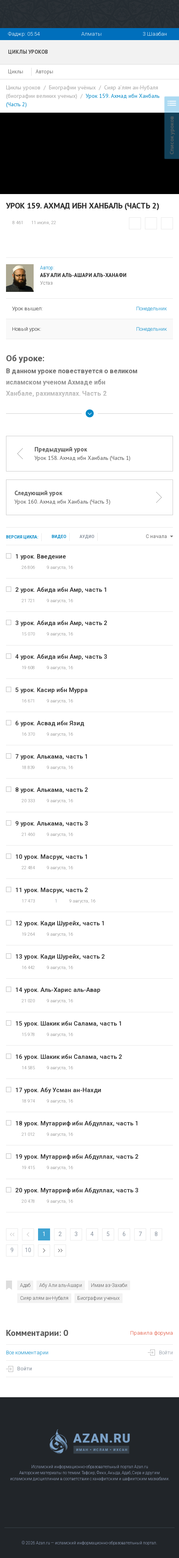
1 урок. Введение (40, 556)
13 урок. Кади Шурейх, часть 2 (60, 956)
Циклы (15, 71)
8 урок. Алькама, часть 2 (51, 789)
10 (28, 1250)
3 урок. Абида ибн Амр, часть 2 (61, 623)
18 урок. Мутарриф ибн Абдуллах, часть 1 (77, 1123)
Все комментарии (27, 1353)
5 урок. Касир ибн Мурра (51, 690)
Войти (166, 1353)
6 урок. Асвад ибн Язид (49, 723)
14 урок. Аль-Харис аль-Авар (58, 989)
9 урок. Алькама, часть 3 (51, 823)
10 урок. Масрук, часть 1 (51, 856)
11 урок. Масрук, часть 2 (51, 890)
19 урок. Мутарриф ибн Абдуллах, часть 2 (77, 1156)
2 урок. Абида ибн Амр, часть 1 (61, 589)
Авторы (44, 71)
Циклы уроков (23, 87)
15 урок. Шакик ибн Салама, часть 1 (68, 1023)
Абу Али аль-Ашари (60, 1285)
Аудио (87, 536)
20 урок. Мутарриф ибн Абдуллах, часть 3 (77, 1190)
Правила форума (151, 1333)
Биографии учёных (72, 87)
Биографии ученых (98, 1298)
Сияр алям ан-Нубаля (44, 1298)
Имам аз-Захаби (109, 1285)
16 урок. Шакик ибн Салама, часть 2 (68, 1056)
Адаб (25, 1285)
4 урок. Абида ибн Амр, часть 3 (61, 656)
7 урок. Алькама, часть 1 (51, 756)
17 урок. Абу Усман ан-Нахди (58, 1090)
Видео (59, 536)
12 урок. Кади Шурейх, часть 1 (60, 923)
